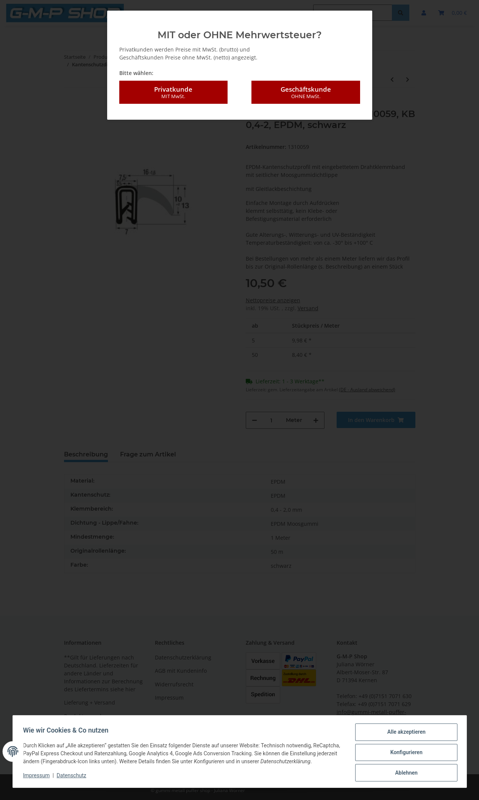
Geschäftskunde (305, 92)
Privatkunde (173, 92)
